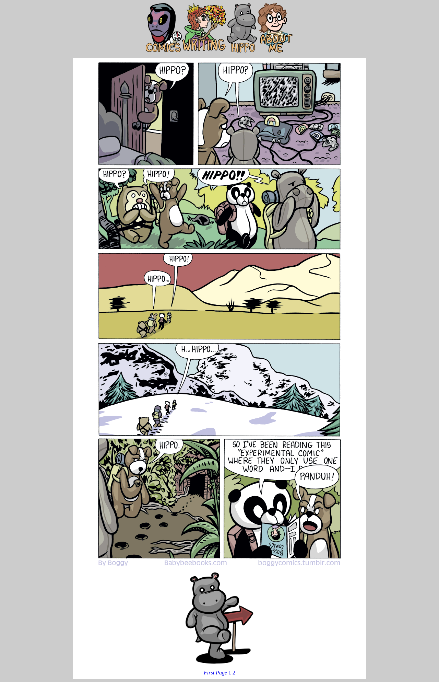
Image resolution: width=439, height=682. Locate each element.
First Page (215, 672)
